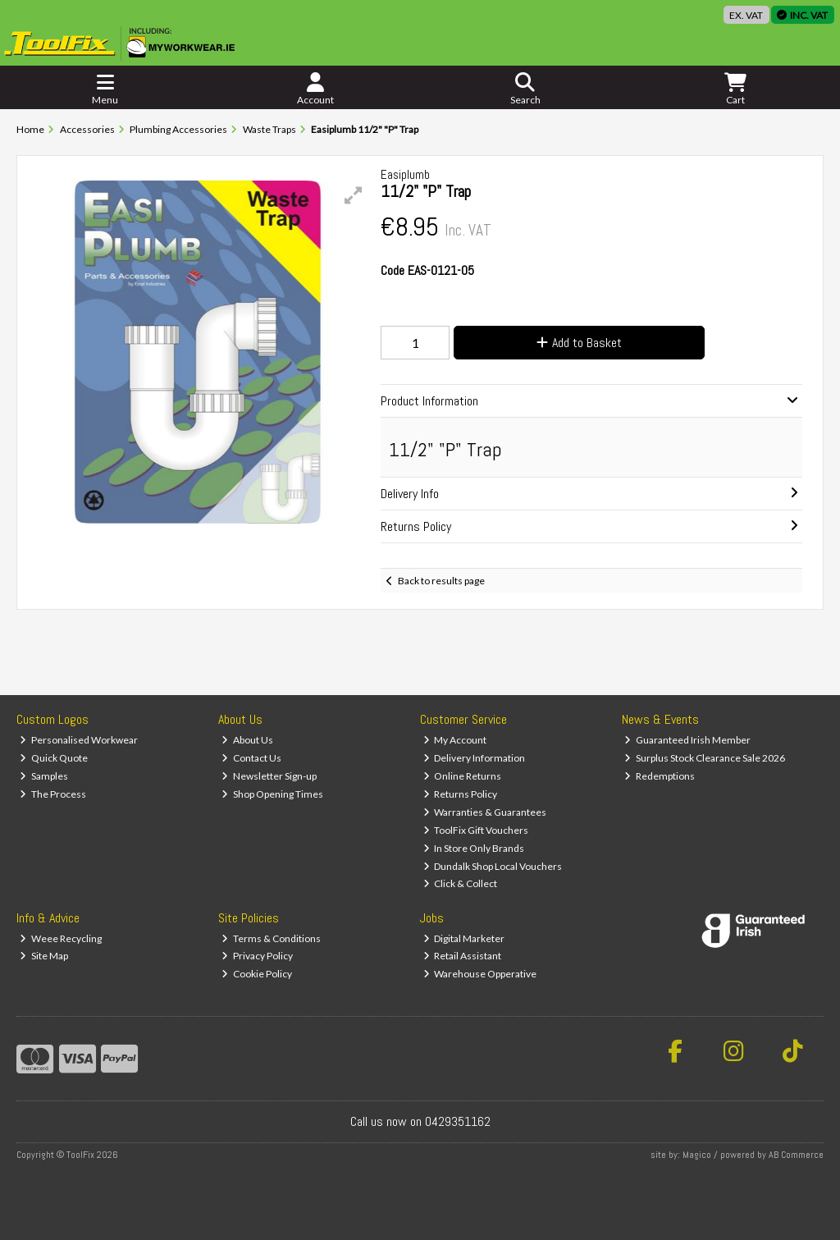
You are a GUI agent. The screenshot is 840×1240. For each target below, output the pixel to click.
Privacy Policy (257, 955)
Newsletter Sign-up (269, 776)
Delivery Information (474, 758)
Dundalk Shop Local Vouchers (493, 866)
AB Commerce (796, 1154)
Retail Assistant (462, 955)
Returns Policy (460, 794)
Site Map (44, 955)
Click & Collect (460, 883)
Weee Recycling (61, 938)
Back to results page (441, 580)
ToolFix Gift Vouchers (476, 830)
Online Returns (462, 776)
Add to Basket (579, 342)
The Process (53, 794)
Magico (696, 1154)
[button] (353, 195)
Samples (44, 776)
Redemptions (659, 776)
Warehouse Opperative (480, 974)
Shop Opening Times (272, 794)
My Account (455, 740)
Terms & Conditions (271, 938)
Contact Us (251, 758)
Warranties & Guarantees (485, 812)
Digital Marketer (464, 938)
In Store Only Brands (474, 848)
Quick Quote (54, 758)
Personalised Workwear (79, 740)
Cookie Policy (256, 974)
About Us (247, 740)
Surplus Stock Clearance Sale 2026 (704, 758)
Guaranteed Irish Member (687, 740)
